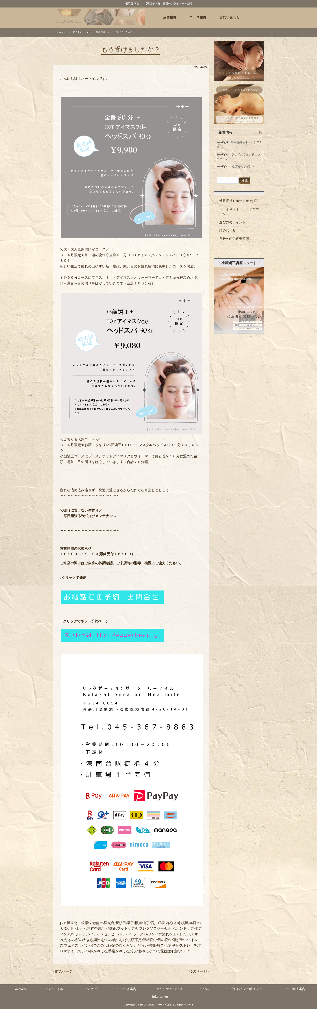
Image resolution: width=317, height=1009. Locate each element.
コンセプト (91, 989)
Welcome (20, 989)
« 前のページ (63, 971)
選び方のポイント (232, 222)
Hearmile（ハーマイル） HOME (73, 32)
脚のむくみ (227, 230)
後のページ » (199, 971)
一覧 (258, 132)
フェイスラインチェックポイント (239, 211)
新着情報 (101, 32)
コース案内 (128, 989)
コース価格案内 (293, 989)
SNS (206, 989)
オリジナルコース (169, 989)
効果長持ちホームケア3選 (238, 201)
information (160, 996)
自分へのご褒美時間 (234, 239)
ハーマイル (55, 989)
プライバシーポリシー (245, 989)
